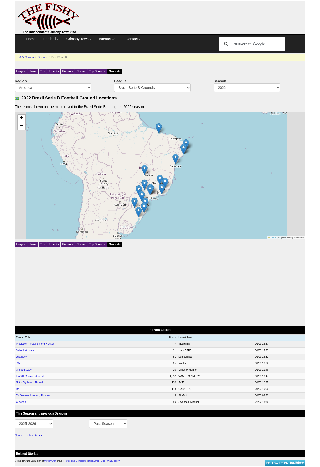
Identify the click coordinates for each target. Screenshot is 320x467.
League (21, 71)
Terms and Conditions (75, 461)
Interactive (108, 39)
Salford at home (25, 350)
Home (31, 39)
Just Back (21, 356)
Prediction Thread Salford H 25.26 (35, 343)
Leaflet (272, 237)
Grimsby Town (78, 39)
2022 (26, 57)
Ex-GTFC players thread (30, 376)
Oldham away (24, 369)
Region (21, 81)
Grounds (42, 57)
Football (51, 39)
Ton (42, 71)
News (18, 435)
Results (54, 71)
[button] (160, 180)
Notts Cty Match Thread (29, 382)
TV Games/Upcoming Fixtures (33, 395)
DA (18, 389)
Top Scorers (97, 71)
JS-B (19, 363)
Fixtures (67, 71)
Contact (133, 39)
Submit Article (34, 435)
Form (33, 71)
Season (220, 81)
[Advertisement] (197, 12)
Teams (81, 71)
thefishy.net (50, 461)
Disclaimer (93, 461)
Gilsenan (21, 402)
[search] (251, 44)
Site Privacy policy (110, 461)
